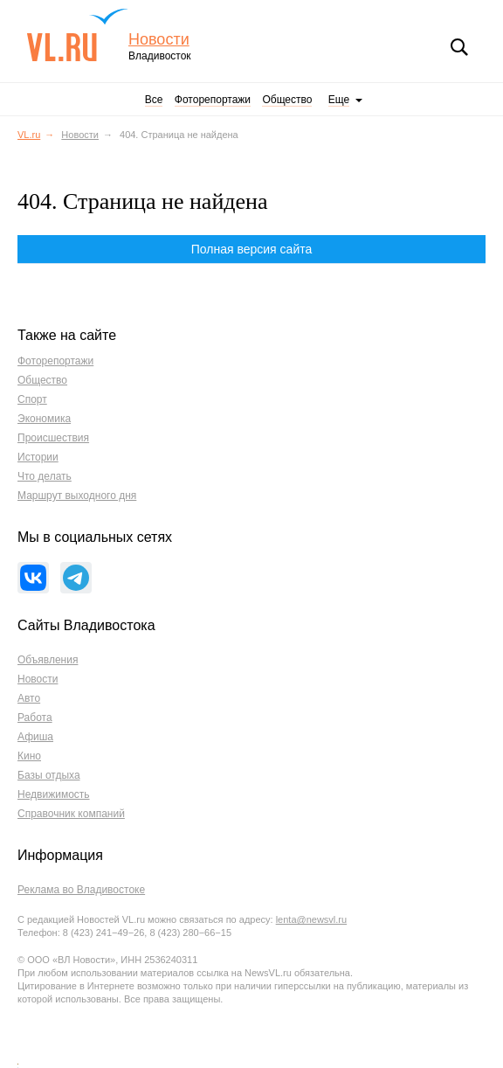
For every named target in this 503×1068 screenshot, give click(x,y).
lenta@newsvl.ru (311, 919)
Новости (158, 39)
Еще (338, 100)
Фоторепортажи (213, 100)
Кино (29, 756)
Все (154, 100)
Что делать (44, 476)
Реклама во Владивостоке (81, 890)
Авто (28, 698)
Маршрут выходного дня (76, 495)
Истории (38, 457)
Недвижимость (53, 794)
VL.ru (77, 35)
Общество (287, 100)
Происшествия (53, 438)
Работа (34, 717)
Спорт (32, 399)
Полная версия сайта (252, 249)
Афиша (35, 737)
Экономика (44, 419)
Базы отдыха (48, 775)
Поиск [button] (459, 47)
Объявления (47, 660)
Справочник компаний (71, 814)
